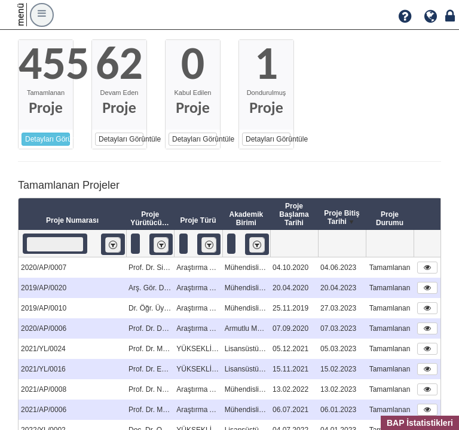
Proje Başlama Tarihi (293, 214)
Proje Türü (198, 220)
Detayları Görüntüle (47, 139)
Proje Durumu (389, 218)
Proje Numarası (72, 220)
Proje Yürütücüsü (150, 218)
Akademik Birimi (246, 218)
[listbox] (113, 245)
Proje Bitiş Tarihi (341, 218)
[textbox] (55, 244)
